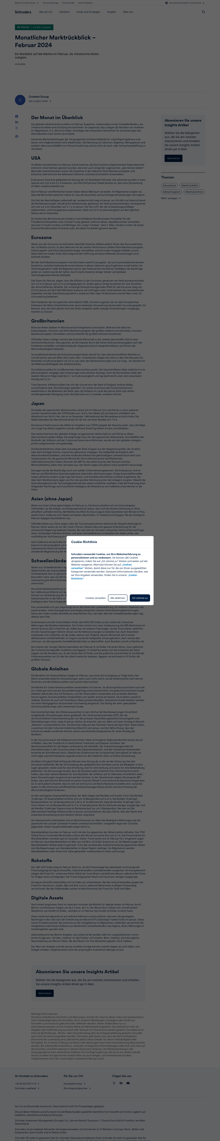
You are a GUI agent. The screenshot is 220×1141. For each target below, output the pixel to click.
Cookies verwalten (96, 598)
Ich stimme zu (140, 598)
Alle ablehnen (117, 598)
